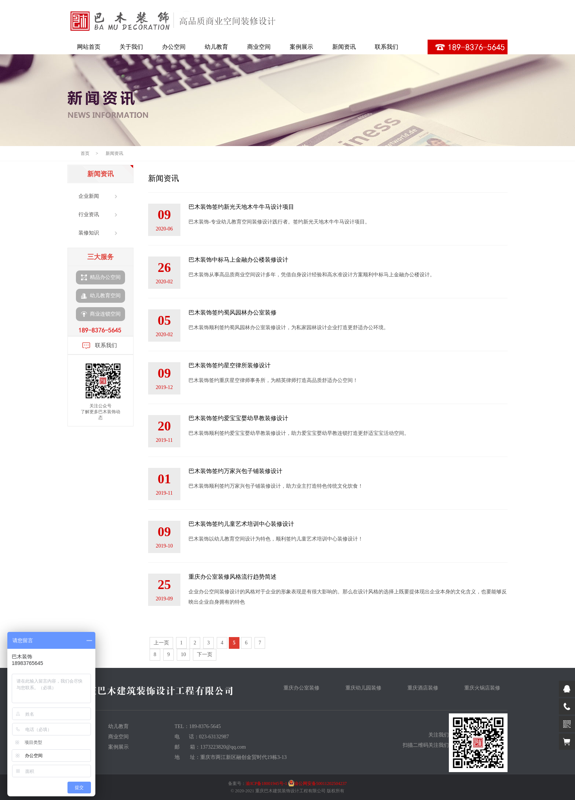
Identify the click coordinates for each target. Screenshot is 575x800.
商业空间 (259, 47)
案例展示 (301, 47)
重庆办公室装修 (301, 688)
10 (183, 654)
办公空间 (174, 47)
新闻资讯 (344, 47)
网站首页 (88, 47)
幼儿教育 (216, 47)
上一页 (161, 643)
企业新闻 (88, 196)
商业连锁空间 (101, 314)
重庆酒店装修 (422, 688)
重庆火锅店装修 (482, 688)
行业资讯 (88, 214)
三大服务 (100, 257)
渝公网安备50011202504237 (320, 783)
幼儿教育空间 (101, 296)
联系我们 (386, 47)
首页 (85, 153)
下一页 (204, 654)
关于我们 (131, 47)
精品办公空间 (101, 277)
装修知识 (88, 233)
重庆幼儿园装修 (363, 688)
